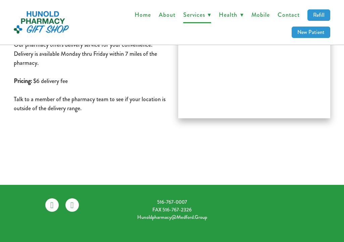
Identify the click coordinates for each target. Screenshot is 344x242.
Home (143, 14)
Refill (319, 15)
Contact (288, 14)
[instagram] (72, 205)
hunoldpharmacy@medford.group (172, 217)
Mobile (260, 14)
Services (197, 14)
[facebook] (52, 205)
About (167, 14)
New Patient (311, 32)
